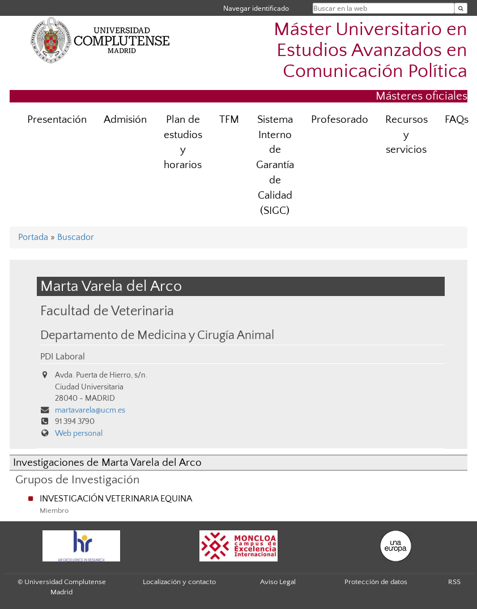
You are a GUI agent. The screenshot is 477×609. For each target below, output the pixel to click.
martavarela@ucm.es (90, 410)
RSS (454, 582)
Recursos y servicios (406, 135)
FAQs (457, 120)
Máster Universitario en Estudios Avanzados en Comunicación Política (370, 50)
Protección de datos (375, 582)
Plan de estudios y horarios (183, 142)
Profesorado (339, 120)
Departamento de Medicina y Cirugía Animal (157, 335)
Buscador (75, 237)
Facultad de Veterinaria (107, 311)
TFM (229, 120)
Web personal (79, 433)
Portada (33, 237)
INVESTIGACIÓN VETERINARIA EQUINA (116, 499)
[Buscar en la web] (460, 8)
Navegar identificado (256, 8)
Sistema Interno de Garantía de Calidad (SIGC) (275, 165)
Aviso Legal (278, 582)
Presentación (57, 120)
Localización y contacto (179, 582)
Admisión (125, 120)
